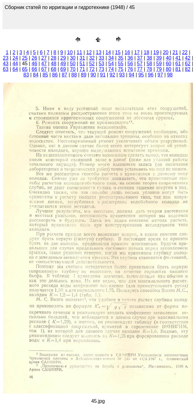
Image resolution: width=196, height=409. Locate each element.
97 (160, 74)
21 (175, 52)
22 (185, 52)
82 (187, 69)
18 (146, 52)
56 (130, 63)
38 (149, 58)
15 (118, 52)
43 (5, 63)
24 (15, 58)
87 (64, 74)
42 (187, 58)
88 (74, 74)
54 (111, 63)
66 (34, 69)
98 (170, 74)
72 (92, 69)
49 (63, 63)
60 (168, 63)
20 (165, 52)
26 (34, 58)
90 (93, 74)
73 (101, 69)
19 (156, 52)
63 (5, 69)
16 (127, 52)
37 (140, 58)
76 (130, 69)
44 (15, 63)
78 (149, 69)
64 (15, 69)
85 (45, 74)
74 (111, 69)
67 (44, 69)
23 (5, 58)
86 (55, 74)
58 (149, 63)
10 (70, 52)
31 (82, 58)
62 (187, 63)
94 (131, 74)
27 (44, 58)
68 (54, 69)
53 (101, 63)
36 (130, 58)
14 (108, 52)
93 (122, 74)
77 (140, 69)
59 (159, 63)
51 (82, 63)
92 (112, 74)
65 (25, 69)
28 (54, 58)
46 (34, 63)
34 (111, 58)
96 (150, 74)
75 (120, 69)
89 (83, 74)
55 (120, 63)
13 (99, 52)
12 (89, 52)
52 (92, 63)
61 (178, 63)
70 (72, 69)
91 (103, 74)
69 (63, 69)
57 (140, 63)
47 (44, 63)
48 (54, 63)
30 (72, 58)
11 (79, 52)
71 (82, 69)
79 (159, 69)
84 (36, 74)
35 (120, 58)
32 (92, 58)
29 (63, 58)
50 (72, 63)
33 (101, 58)
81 (178, 69)
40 (168, 58)
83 (26, 74)
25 (25, 58)
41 (178, 58)
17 (137, 52)
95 (141, 74)
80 (168, 69)
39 (159, 58)
